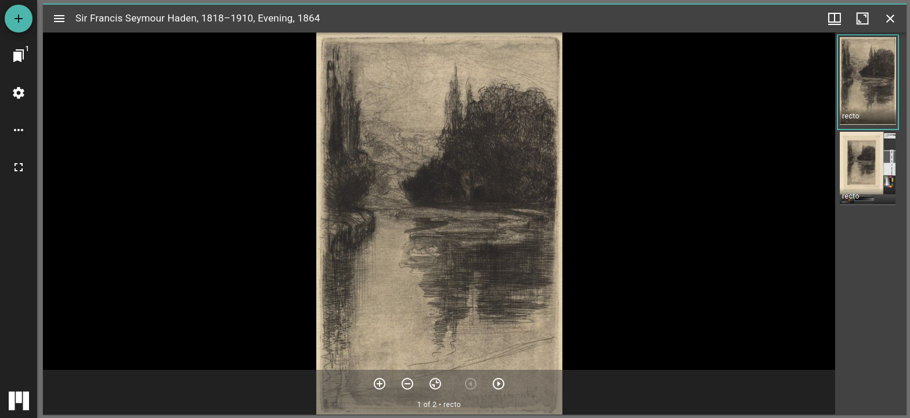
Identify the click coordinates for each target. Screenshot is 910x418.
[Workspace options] (18, 130)
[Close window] (890, 19)
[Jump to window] (18, 56)
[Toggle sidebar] (59, 19)
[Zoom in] (379, 384)
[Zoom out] (407, 384)
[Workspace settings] (18, 93)
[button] (868, 82)
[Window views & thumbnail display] (834, 19)
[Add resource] (18, 19)
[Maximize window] (862, 19)
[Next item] (498, 384)
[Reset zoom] (435, 384)
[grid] (871, 224)
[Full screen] (18, 167)
